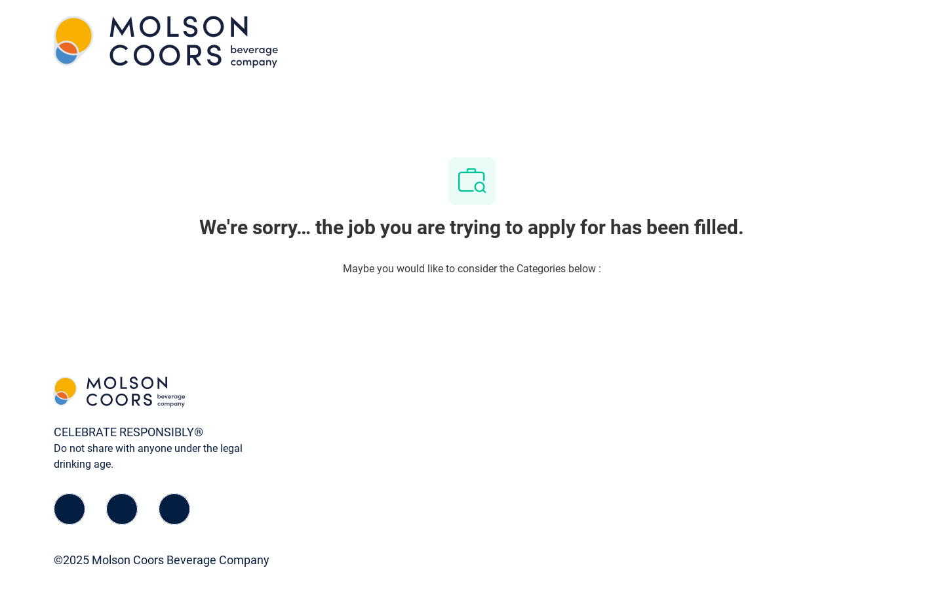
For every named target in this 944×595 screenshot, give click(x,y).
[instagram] (174, 509)
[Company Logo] (166, 41)
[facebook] (69, 509)
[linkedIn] (122, 509)
